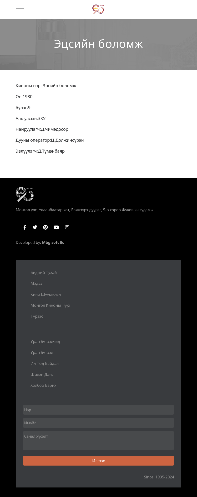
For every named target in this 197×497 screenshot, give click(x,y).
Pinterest (45, 227)
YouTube (56, 227)
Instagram (67, 227)
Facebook (24, 227)
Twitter (34, 227)
